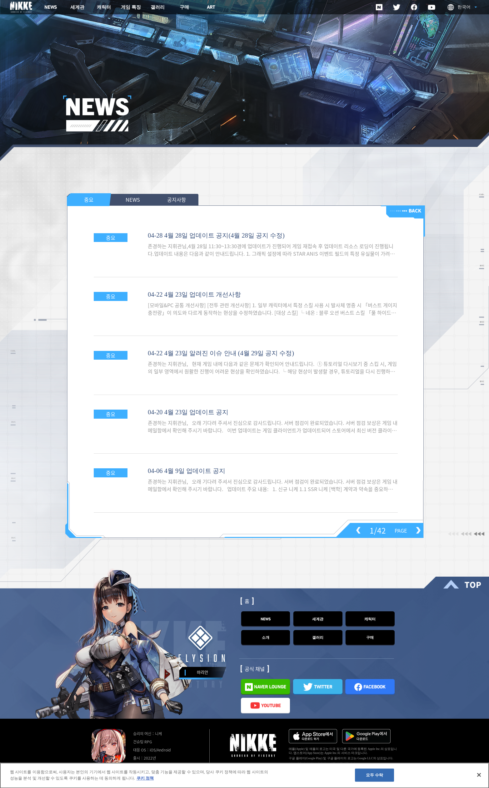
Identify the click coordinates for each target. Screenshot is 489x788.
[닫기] (479, 777)
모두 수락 (374, 777)
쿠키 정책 (145, 780)
